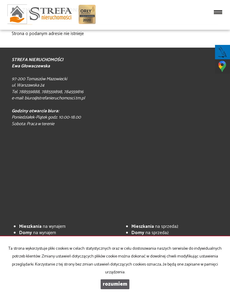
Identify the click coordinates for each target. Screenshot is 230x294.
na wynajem (42, 226)
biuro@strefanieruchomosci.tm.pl (55, 98)
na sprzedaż (154, 226)
